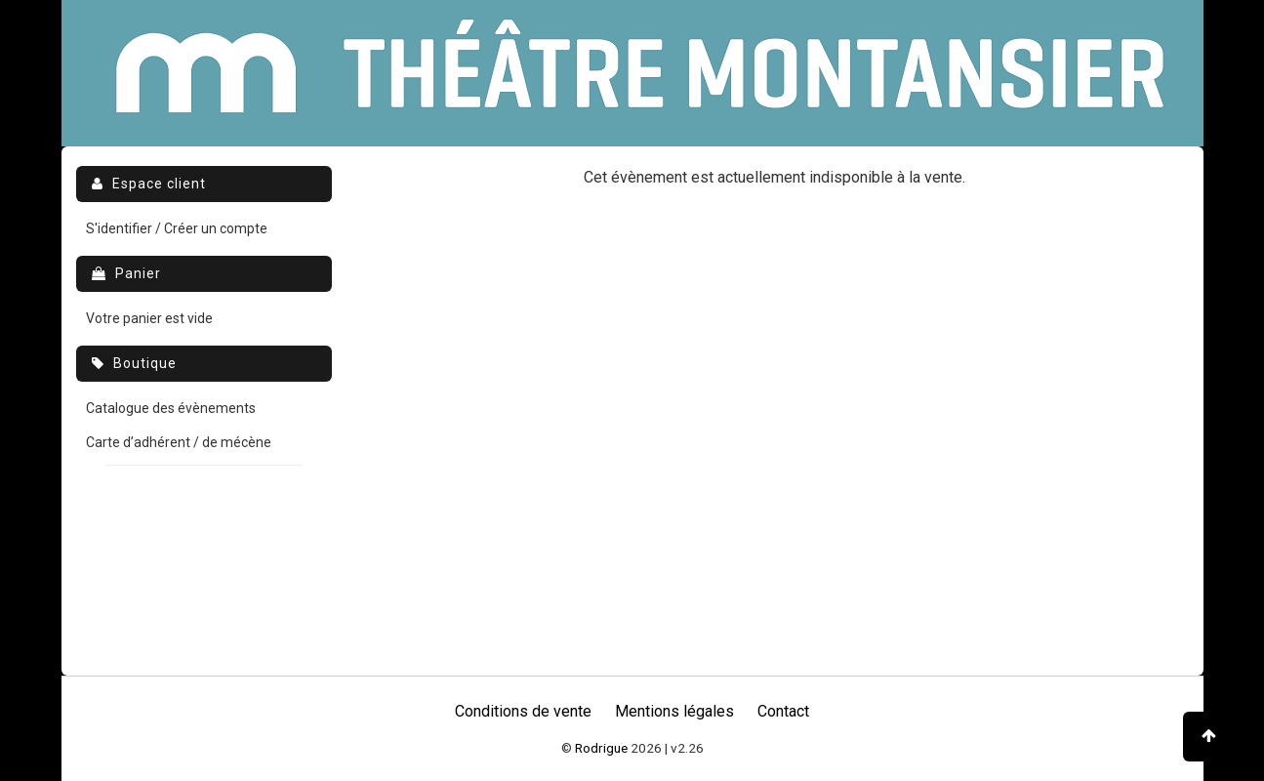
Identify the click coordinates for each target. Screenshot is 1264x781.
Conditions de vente (523, 711)
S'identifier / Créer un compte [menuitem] (176, 228)
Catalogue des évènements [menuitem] (171, 408)
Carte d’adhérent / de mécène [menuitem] (178, 442)
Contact (783, 711)
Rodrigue (601, 748)
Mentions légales (674, 711)
